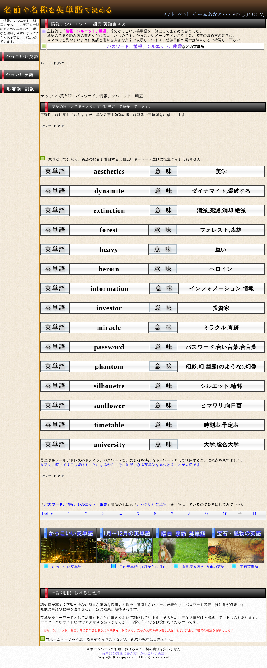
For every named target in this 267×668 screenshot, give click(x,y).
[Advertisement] (127, 72)
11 (254, 513)
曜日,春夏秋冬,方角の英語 (203, 567)
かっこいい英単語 (67, 567)
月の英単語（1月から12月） (142, 567)
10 (225, 513)
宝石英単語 (249, 567)
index (47, 513)
